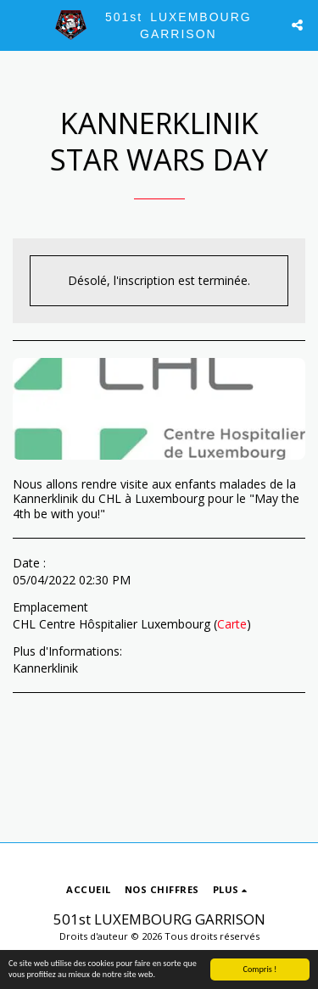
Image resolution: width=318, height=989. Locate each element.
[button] (18, 24)
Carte (232, 624)
